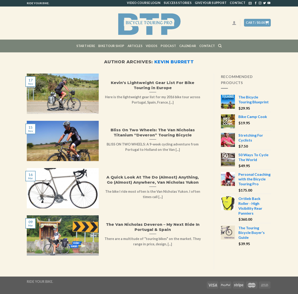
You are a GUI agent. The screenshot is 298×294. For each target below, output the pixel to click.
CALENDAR (187, 46)
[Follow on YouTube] (269, 3)
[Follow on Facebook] (255, 3)
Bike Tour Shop (111, 46)
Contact (237, 3)
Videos (152, 46)
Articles (135, 46)
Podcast (168, 46)
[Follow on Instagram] (260, 3)
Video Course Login (143, 3)
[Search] (220, 45)
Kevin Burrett (174, 61)
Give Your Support (211, 3)
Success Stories (178, 3)
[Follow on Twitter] (264, 3)
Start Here (85, 46)
